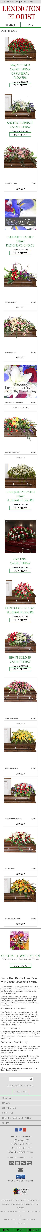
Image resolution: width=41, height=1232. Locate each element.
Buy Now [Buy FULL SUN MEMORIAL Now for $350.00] (20, 773)
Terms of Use (20, 1223)
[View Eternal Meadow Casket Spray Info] (20, 155)
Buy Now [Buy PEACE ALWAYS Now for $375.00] (20, 873)
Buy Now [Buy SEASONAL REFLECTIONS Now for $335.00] (20, 924)
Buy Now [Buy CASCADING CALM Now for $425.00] (20, 357)
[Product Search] (21, 1079)
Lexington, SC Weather (10, 1212)
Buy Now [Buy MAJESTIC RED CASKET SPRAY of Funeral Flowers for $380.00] (20, 85)
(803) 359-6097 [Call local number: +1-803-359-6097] (13, 2)
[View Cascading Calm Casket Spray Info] (20, 326)
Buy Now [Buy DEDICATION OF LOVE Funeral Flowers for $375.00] (20, 620)
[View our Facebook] (16, 1131)
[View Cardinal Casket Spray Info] (20, 536)
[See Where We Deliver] (20, 1091)
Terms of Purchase (27, 1219)
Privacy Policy (10, 1219)
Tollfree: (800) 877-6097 (20, 1151)
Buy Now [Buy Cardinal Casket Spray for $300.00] (20, 571)
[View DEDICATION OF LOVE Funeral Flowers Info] (20, 592)
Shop (10, 24)
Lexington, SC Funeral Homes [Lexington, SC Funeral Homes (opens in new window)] (13, 1200)
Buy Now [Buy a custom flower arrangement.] (20, 965)
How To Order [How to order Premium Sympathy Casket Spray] (20, 407)
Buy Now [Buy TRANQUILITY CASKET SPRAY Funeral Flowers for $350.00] (20, 508)
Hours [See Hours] (34, 1229)
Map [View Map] (20, 1229)
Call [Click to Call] (6, 1229)
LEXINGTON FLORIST (21, 13)
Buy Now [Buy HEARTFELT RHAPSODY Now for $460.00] (20, 457)
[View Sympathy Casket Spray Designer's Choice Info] (20, 214)
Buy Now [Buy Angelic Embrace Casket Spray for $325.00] (20, 134)
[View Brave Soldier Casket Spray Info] (20, 641)
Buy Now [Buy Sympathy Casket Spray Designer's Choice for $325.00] (20, 253)
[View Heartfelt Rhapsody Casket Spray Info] (20, 426)
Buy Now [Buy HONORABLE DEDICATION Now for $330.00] (20, 823)
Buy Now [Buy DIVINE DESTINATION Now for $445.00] (20, 723)
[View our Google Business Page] (20, 1131)
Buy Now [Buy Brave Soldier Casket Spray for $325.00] (20, 669)
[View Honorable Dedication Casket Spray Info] (20, 790)
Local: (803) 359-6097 (21, 1147)
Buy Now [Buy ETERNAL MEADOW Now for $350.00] (20, 188)
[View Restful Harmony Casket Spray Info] (20, 274)
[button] (20, 1177)
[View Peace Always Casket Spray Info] (20, 841)
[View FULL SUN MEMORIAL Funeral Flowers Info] (20, 740)
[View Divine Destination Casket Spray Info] (20, 690)
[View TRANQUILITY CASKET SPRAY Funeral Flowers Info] (20, 476)
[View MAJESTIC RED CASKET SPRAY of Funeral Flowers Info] (20, 49)
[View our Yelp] (24, 1131)
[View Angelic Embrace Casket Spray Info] (20, 107)
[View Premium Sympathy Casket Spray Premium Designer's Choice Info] (20, 381)
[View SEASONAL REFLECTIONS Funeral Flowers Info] (20, 890)
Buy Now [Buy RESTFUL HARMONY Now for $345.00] (20, 307)
